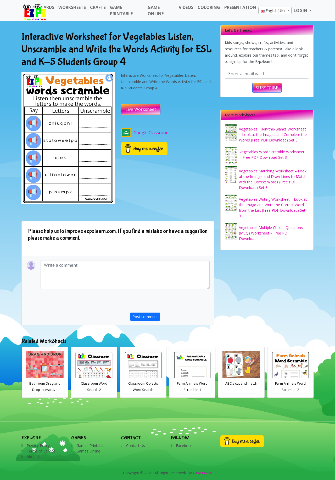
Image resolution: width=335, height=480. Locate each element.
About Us (34, 456)
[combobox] (275, 10)
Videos (186, 7)
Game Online (156, 10)
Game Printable (121, 10)
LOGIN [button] (301, 10)
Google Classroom (145, 132)
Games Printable (90, 445)
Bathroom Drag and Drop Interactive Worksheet (44, 389)
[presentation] (170, 302)
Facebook (184, 445)
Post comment (145, 316)
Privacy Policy (38, 445)
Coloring (209, 7)
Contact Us (135, 445)
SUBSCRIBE (267, 88)
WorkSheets (72, 7)
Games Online (88, 451)
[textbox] (275, 10)
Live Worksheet (140, 109)
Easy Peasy (202, 472)
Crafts (98, 7)
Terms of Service (41, 451)
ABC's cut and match (241, 383)
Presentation (240, 7)
